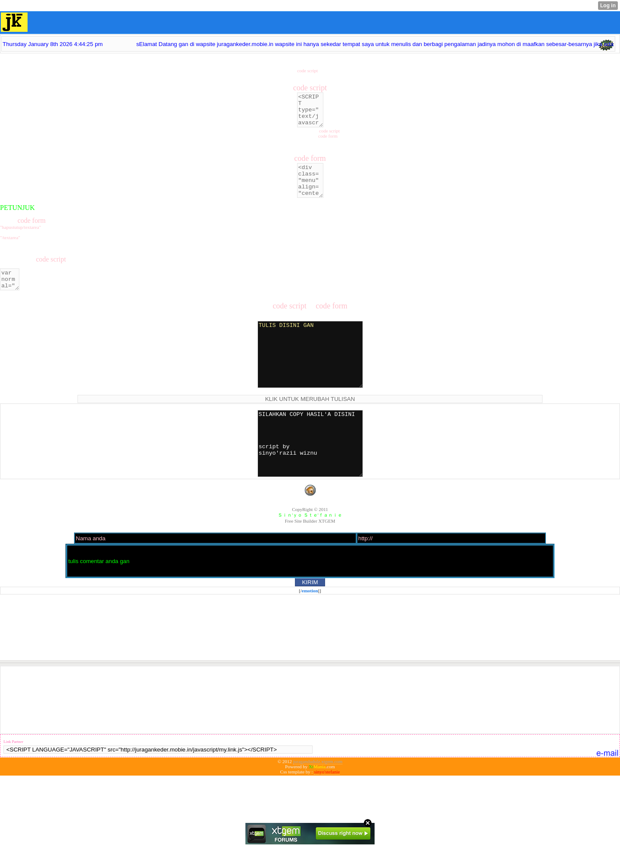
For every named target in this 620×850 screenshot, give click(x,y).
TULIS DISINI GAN (310, 378)
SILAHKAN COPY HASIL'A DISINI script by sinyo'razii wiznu (310, 480)
